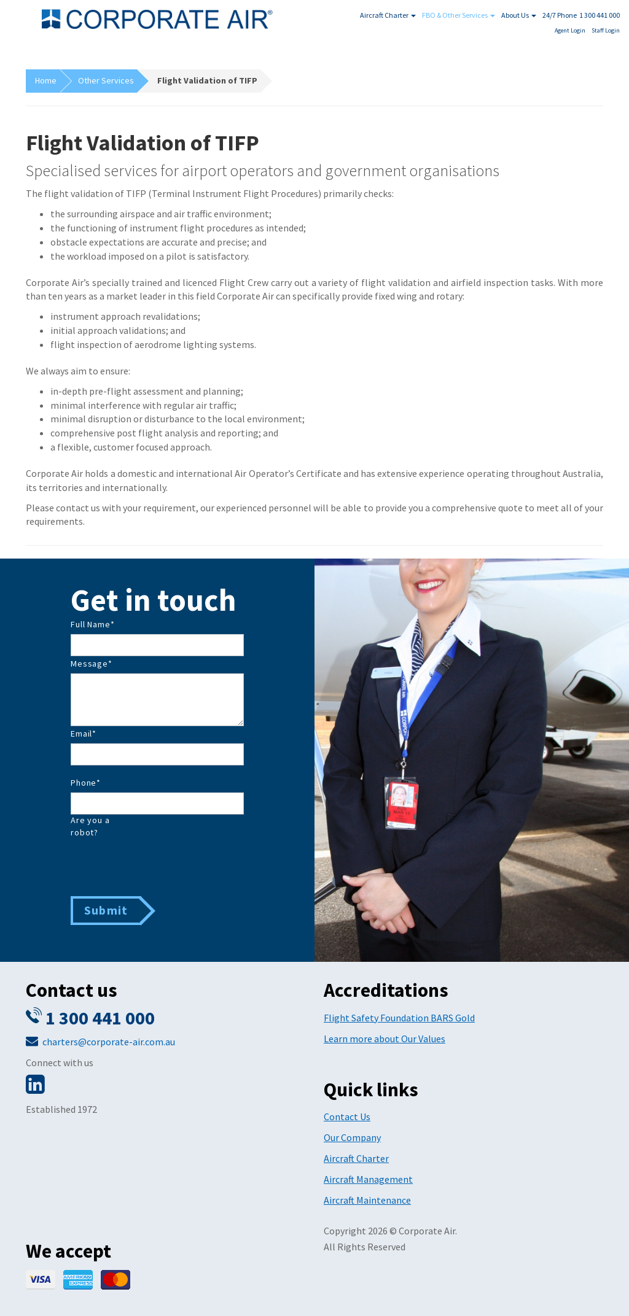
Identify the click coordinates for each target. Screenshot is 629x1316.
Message (91, 663)
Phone (86, 782)
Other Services (106, 80)
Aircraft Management (368, 1179)
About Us (518, 15)
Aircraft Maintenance (367, 1200)
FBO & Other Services (458, 15)
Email (83, 733)
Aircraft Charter (388, 15)
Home (46, 80)
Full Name (92, 624)
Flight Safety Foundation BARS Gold (399, 1018)
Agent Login (570, 30)
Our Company (352, 1137)
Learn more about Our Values (384, 1038)
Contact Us (347, 1116)
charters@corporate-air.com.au (108, 1041)
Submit (106, 910)
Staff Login (606, 30)
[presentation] (164, 866)
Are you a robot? (90, 826)
